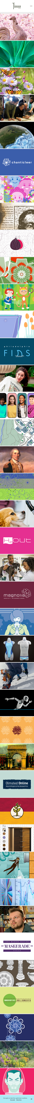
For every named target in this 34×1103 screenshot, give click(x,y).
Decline (18, 1100)
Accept (12, 1100)
